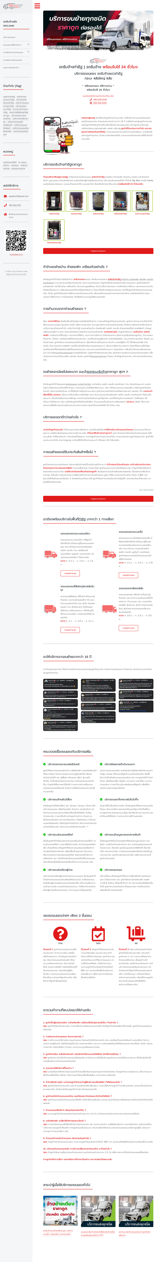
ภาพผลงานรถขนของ (12, 60)
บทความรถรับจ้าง (11, 67)
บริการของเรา (9, 37)
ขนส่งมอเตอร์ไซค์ (10, 162)
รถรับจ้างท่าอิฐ (9, 96)
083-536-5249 (98, 99)
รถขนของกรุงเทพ (18, 168)
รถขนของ (15, 165)
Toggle (37, 6)
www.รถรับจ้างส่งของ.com (16, 274)
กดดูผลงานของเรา (98, 251)
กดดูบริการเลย (70, 573)
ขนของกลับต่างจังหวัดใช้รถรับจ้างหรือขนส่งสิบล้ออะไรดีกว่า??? (98, 1233)
